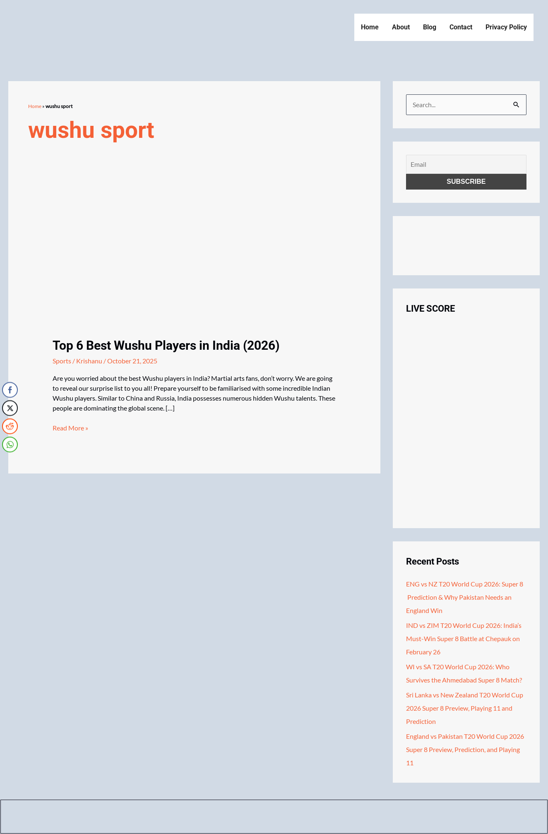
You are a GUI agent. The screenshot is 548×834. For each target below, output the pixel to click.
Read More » (70, 428)
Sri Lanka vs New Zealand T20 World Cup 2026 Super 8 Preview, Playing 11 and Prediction (464, 708)
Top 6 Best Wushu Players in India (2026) (166, 345)
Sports (62, 361)
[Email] (466, 164)
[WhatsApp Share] (10, 444)
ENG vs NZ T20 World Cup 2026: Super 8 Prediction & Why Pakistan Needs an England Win (464, 597)
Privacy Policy (506, 27)
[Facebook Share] (10, 389)
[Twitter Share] (10, 408)
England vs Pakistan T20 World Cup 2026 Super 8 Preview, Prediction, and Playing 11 (465, 749)
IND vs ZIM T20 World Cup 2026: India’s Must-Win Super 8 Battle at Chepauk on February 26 (464, 638)
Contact (460, 27)
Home (370, 27)
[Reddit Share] (10, 426)
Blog (429, 27)
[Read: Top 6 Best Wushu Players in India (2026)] (102, 264)
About (401, 27)
